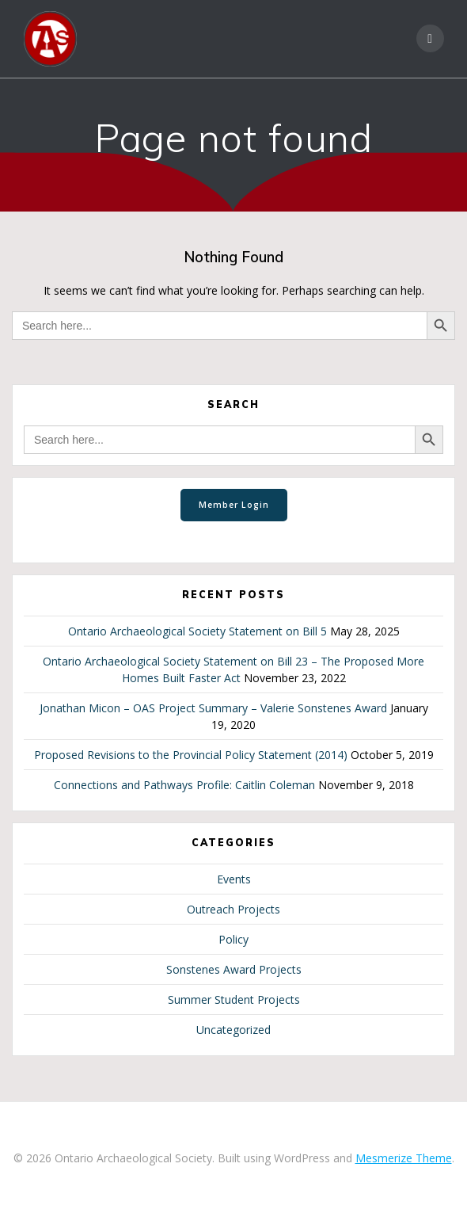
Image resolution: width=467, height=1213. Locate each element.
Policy (233, 939)
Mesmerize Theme (403, 1157)
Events (234, 879)
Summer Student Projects (234, 999)
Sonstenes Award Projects (234, 969)
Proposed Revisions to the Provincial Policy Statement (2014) (190, 754)
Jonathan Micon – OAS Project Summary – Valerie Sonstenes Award (213, 707)
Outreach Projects (233, 909)
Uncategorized (233, 1029)
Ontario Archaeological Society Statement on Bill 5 (197, 631)
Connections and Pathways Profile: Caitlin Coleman (184, 784)
